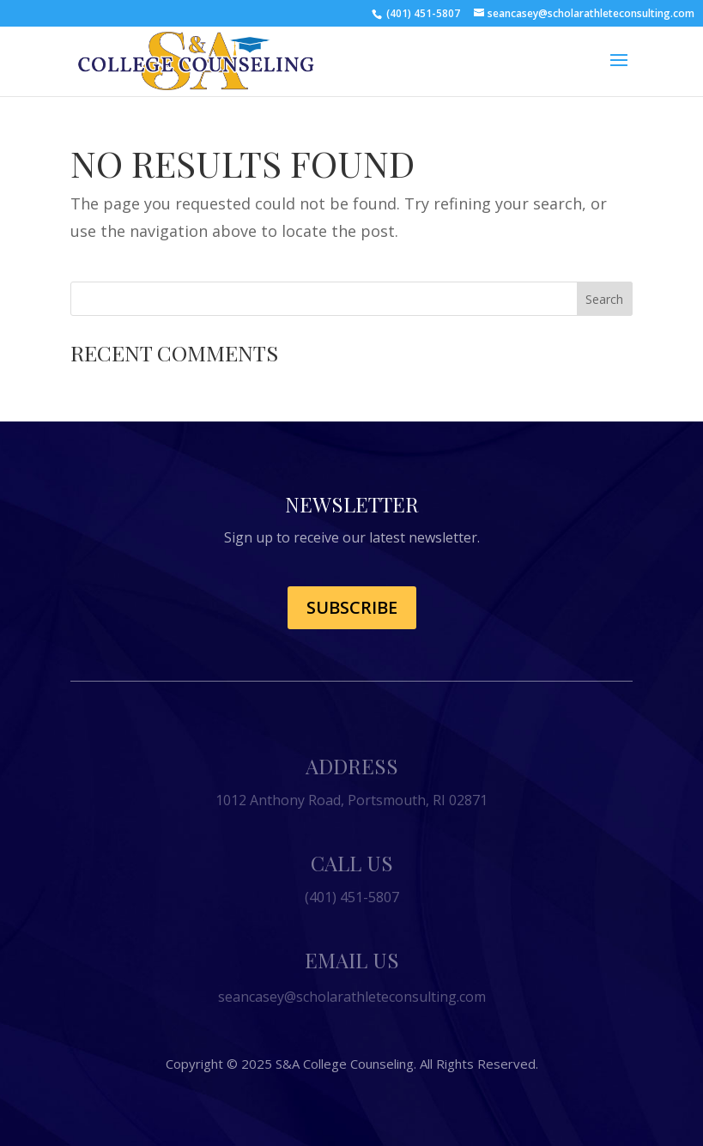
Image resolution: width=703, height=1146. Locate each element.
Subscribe (351, 607)
